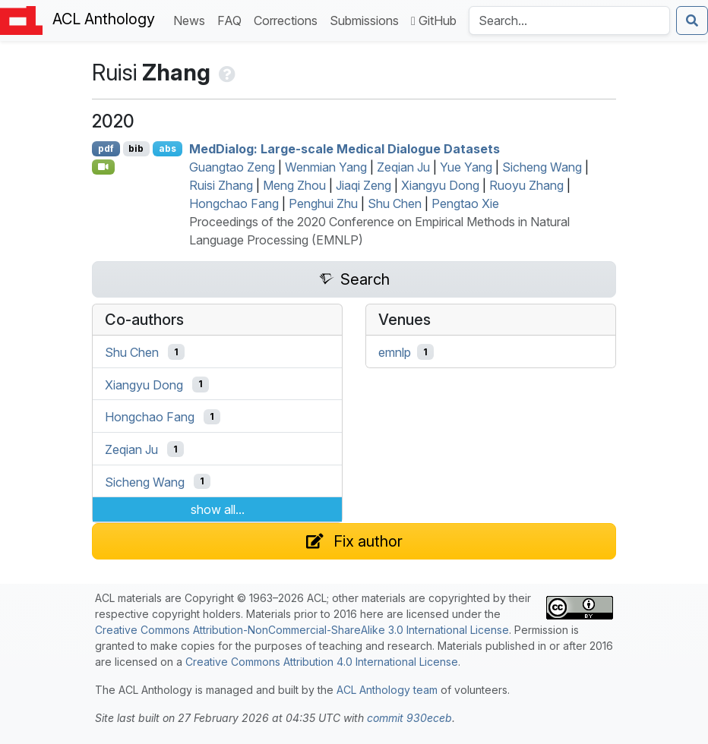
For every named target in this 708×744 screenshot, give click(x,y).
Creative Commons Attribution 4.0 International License (321, 661)
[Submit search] (692, 20)
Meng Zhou (294, 185)
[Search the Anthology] (569, 20)
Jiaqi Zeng (363, 185)
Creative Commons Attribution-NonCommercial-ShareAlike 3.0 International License (302, 629)
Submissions (367, 19)
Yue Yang (466, 167)
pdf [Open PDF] (106, 148)
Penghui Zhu (323, 203)
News (192, 19)
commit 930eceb (409, 717)
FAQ (232, 19)
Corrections (289, 19)
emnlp (394, 352)
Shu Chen (395, 203)
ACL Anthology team (387, 689)
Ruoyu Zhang (526, 185)
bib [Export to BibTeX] (136, 148)
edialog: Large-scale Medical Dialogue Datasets (344, 148)
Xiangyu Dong (440, 185)
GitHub (434, 20)
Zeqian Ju (403, 167)
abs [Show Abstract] (167, 148)
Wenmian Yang (326, 167)
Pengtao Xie (465, 203)
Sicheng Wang (542, 167)
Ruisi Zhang (221, 185)
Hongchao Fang (234, 203)
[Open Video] (103, 167)
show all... (218, 509)
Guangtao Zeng (232, 167)
